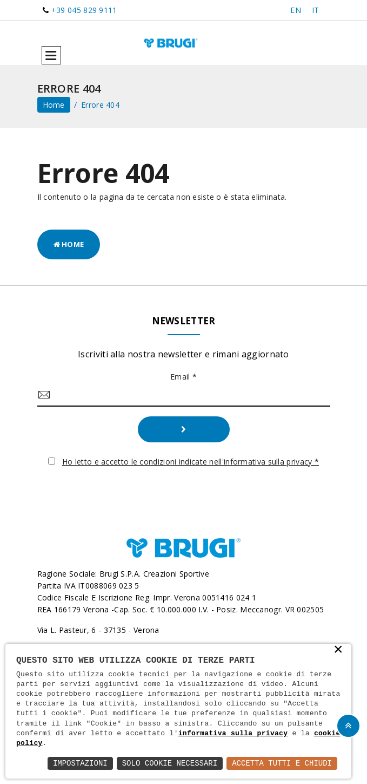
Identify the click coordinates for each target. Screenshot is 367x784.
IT (315, 10)
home (54, 105)
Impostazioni (80, 763)
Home (69, 244)
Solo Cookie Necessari (169, 763)
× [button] (338, 650)
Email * (183, 376)
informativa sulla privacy (233, 734)
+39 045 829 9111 (84, 10)
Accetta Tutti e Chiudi (282, 763)
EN (295, 10)
